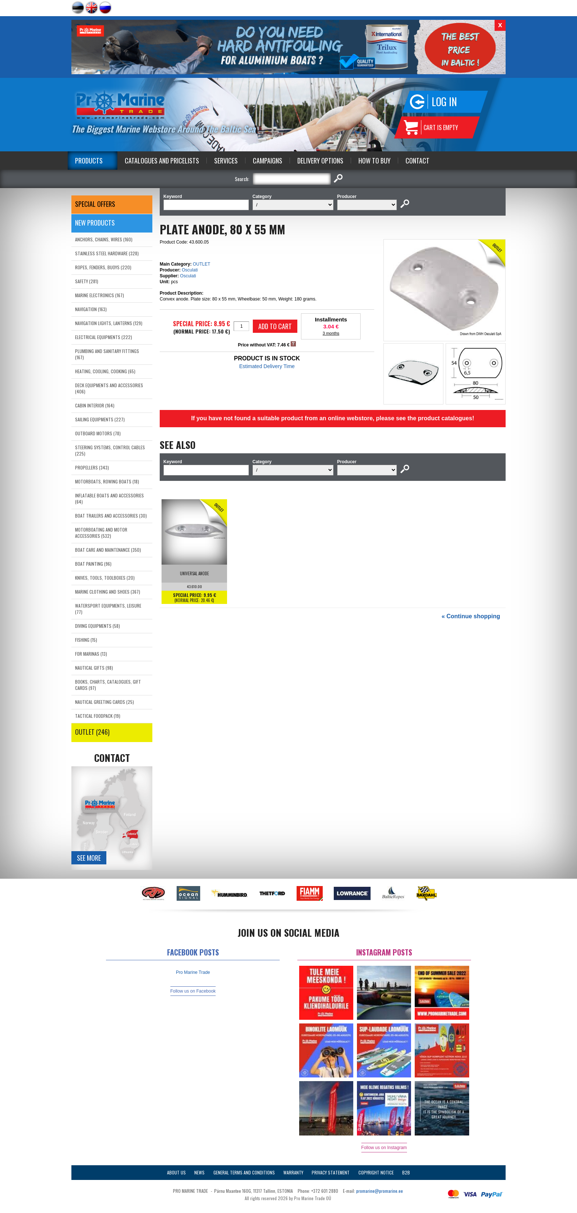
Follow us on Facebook (193, 991)
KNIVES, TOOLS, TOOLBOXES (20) (105, 578)
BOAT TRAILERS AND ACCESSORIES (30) (111, 515)
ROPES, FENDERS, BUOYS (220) (103, 267)
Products (89, 160)
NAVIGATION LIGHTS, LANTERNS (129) (108, 323)
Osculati (190, 270)
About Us (176, 1172)
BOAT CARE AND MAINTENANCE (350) (108, 550)
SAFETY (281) (86, 281)
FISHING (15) (86, 640)
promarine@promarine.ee (379, 1191)
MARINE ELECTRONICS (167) (99, 295)
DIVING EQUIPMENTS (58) (97, 626)
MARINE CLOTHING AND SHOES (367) (107, 591)
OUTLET (201, 264)
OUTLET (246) (92, 732)
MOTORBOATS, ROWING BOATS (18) (107, 481)
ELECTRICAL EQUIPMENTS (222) (103, 337)
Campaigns (267, 160)
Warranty (293, 1172)
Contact (417, 160)
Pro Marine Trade (193, 972)
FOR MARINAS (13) (91, 654)
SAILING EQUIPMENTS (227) (100, 419)
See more (89, 858)
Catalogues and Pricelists (162, 160)
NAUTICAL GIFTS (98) (94, 668)
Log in (444, 101)
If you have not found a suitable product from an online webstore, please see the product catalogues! (332, 418)
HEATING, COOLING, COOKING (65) (105, 371)
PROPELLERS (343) (92, 467)
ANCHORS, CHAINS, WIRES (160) (103, 239)
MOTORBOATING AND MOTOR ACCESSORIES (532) (101, 532)
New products (95, 222)
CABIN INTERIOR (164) (94, 405)
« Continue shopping (471, 616)
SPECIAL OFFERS (95, 204)
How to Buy (374, 160)
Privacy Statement (331, 1172)
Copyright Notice (376, 1172)
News (199, 1172)
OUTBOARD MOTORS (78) (98, 433)
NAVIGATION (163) (91, 309)
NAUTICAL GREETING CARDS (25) (104, 702)
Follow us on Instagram (384, 1147)
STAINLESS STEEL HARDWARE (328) (107, 253)
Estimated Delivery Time (267, 366)
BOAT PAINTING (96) (93, 564)
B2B (406, 1172)
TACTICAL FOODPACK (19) (97, 716)
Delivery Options (320, 160)
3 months (331, 333)
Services (226, 160)
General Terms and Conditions (244, 1172)
